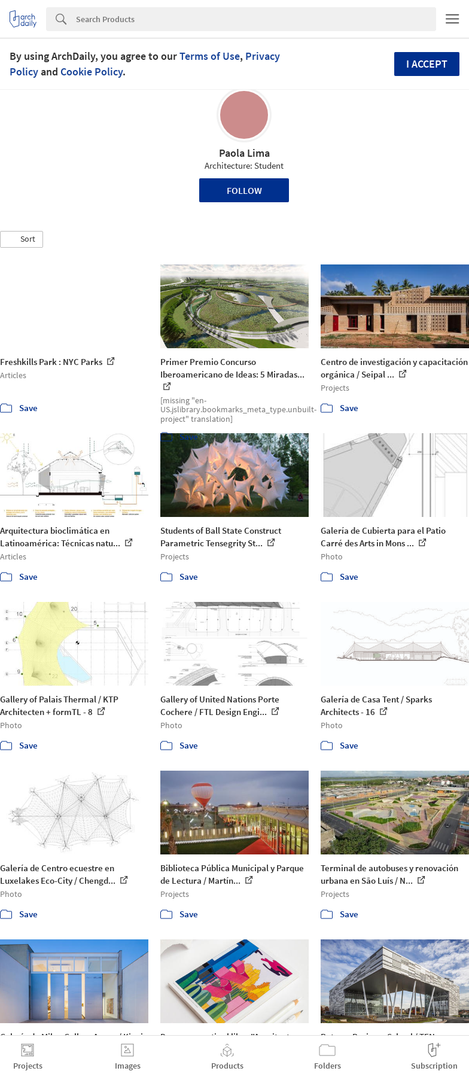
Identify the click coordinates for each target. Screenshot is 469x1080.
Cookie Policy (91, 71)
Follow (244, 190)
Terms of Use (209, 56)
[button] (21, 239)
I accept (426, 64)
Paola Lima (244, 153)
